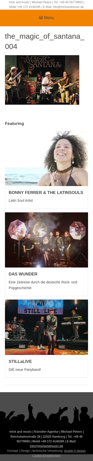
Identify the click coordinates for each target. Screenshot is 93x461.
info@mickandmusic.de (46, 446)
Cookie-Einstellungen (46, 455)
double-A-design (75, 451)
